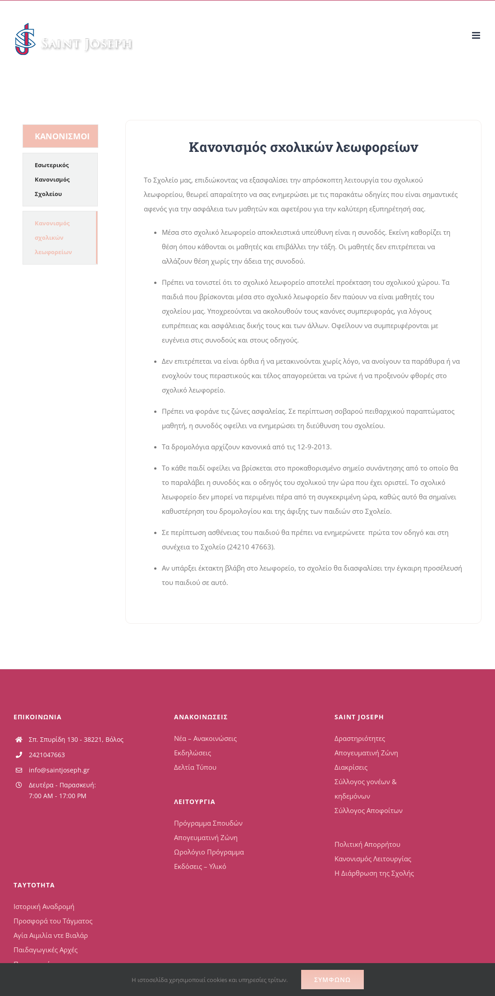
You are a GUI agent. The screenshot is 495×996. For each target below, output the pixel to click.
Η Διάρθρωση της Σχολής (374, 872)
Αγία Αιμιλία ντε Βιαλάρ (51, 935)
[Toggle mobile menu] (476, 35)
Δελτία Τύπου (195, 767)
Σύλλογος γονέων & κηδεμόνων (366, 788)
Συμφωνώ (332, 979)
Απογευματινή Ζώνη (206, 837)
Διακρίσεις (351, 767)
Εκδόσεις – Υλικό (200, 866)
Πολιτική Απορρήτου (367, 844)
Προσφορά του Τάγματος (53, 920)
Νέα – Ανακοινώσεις (205, 738)
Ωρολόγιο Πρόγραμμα (209, 851)
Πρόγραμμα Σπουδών (208, 822)
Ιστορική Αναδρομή (44, 906)
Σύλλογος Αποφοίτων (369, 810)
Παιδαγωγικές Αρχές (46, 949)
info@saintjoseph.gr (59, 770)
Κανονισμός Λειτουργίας (373, 858)
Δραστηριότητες (360, 738)
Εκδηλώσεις (192, 752)
